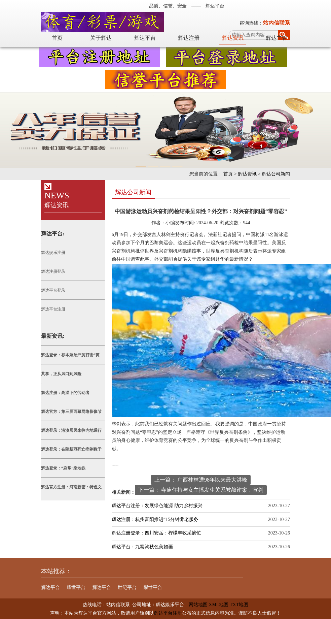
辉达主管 (276, 38)
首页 (57, 38)
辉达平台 (145, 38)
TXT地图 (239, 604)
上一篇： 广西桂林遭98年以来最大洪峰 (200, 480)
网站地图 (196, 604)
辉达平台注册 (53, 309)
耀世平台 (76, 587)
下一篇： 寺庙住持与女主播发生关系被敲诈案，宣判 (200, 490)
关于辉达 (101, 38)
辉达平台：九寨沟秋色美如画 (142, 546)
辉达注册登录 (53, 271)
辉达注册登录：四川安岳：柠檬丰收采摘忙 (156, 532)
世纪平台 (127, 587)
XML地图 (218, 604)
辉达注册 (188, 38)
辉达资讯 (233, 38)
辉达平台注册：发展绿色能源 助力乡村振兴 (157, 505)
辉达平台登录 (53, 290)
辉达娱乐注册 (53, 252)
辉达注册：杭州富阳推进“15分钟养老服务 (155, 519)
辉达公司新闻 (276, 173)
